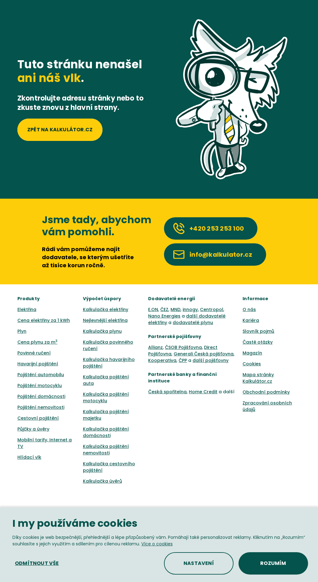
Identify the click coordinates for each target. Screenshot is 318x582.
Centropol (211, 309)
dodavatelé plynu (193, 322)
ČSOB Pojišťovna (183, 347)
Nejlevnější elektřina (105, 320)
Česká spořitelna (167, 392)
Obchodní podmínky (266, 392)
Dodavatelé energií (171, 299)
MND (175, 309)
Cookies (252, 364)
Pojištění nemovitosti (40, 407)
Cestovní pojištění (38, 418)
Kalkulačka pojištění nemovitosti (106, 449)
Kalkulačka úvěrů (102, 481)
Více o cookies (157, 544)
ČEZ (164, 309)
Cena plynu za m (37, 342)
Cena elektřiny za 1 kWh (43, 320)
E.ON (153, 309)
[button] (36, 563)
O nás (249, 309)
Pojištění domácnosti (41, 396)
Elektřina (26, 309)
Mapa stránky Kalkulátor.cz (258, 378)
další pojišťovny (211, 360)
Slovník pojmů (258, 331)
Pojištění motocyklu (39, 385)
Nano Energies (164, 316)
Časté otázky (258, 342)
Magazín (252, 353)
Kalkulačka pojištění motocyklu (106, 397)
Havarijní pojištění (37, 364)
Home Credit (203, 392)
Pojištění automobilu (40, 375)
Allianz (155, 347)
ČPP (183, 360)
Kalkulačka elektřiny (105, 309)
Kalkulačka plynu (102, 331)
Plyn (21, 331)
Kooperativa (162, 360)
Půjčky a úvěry (33, 429)
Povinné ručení (34, 353)
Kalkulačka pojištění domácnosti (106, 432)
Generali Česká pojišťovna (204, 354)
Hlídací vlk (29, 457)
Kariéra (251, 320)
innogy (190, 309)
